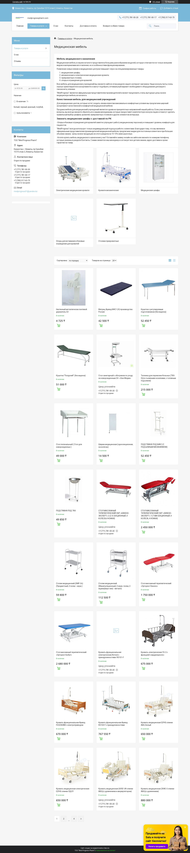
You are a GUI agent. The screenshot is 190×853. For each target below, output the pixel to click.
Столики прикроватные (108, 241)
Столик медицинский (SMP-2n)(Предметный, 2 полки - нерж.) (69, 584)
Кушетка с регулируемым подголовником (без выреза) (153, 310)
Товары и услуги (37, 26)
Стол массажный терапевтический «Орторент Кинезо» (156, 584)
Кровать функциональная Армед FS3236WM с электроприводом (70, 723)
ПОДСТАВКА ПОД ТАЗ (66, 511)
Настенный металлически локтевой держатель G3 (71, 310)
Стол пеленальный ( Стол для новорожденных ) (69, 445)
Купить (58, 325)
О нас (55, 26)
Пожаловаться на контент (105, 850)
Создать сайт (18, 2)
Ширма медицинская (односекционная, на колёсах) (115, 445)
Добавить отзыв (171, 8)
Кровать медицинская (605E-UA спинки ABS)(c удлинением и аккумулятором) (115, 790)
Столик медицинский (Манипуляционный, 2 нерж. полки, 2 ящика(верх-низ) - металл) (114, 586)
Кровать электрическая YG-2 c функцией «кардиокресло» (154, 653)
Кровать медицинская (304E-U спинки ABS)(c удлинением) (157, 790)
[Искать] (150, 26)
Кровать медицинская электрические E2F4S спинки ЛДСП (72, 790)
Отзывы (17, 61)
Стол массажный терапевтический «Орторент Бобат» (71, 653)
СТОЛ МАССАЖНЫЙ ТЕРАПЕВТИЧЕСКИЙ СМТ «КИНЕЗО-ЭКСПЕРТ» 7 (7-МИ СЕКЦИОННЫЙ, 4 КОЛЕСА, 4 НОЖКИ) (156, 514)
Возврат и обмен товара (113, 26)
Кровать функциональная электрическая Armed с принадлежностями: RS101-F (111, 654)
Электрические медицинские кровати (72, 190)
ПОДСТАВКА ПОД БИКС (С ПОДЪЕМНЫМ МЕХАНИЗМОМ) (154, 445)
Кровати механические (108, 190)
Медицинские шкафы (150, 190)
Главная (19, 26)
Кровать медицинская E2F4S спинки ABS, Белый (157, 723)
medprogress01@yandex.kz (25, 191)
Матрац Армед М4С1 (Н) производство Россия (115, 310)
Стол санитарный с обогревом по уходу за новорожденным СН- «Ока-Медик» (115, 376)
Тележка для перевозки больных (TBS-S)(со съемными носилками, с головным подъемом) (158, 378)
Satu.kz (106, 848)
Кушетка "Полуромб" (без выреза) (71, 375)
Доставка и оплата (88, 26)
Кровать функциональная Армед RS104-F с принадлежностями (113, 723)
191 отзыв (156, 2)
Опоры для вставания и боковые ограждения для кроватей (70, 242)
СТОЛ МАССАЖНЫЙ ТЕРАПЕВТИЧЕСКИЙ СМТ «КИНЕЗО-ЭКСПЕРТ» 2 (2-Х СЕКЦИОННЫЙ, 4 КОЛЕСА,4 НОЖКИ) (113, 514)
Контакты (69, 26)
